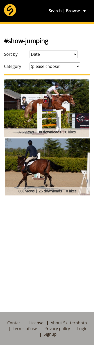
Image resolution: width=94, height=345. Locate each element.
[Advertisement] (47, 248)
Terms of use (25, 328)
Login (82, 328)
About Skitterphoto (69, 323)
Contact (14, 323)
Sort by (11, 54)
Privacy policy (57, 328)
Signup (50, 334)
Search (55, 11)
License (36, 323)
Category (12, 66)
